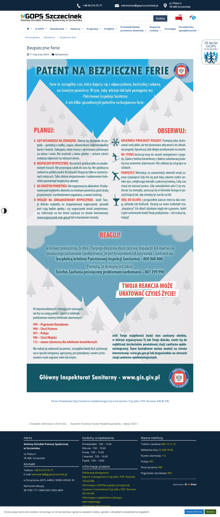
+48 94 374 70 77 (92, 5)
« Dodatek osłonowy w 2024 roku (48, 423)
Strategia (170, 28)
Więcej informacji (194, 511)
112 (164, 455)
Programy (94, 29)
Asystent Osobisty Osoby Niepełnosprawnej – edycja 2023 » (104, 423)
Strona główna (32, 37)
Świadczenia (58, 29)
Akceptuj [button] (210, 511)
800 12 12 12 (168, 444)
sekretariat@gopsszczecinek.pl (139, 5)
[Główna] (29, 29)
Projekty (110, 29)
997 (151, 461)
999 (169, 473)
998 (160, 467)
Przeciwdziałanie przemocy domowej (134, 28)
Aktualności (49, 37)
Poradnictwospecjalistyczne (189, 28)
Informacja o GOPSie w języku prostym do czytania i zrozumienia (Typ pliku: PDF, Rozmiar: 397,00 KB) (109, 489)
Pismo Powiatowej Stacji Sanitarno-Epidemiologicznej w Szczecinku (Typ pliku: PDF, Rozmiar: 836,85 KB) (110, 401)
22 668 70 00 (166, 450)
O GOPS (41, 29)
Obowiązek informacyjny (96, 506)
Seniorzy (77, 29)
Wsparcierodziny (155, 28)
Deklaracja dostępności (95, 472)
